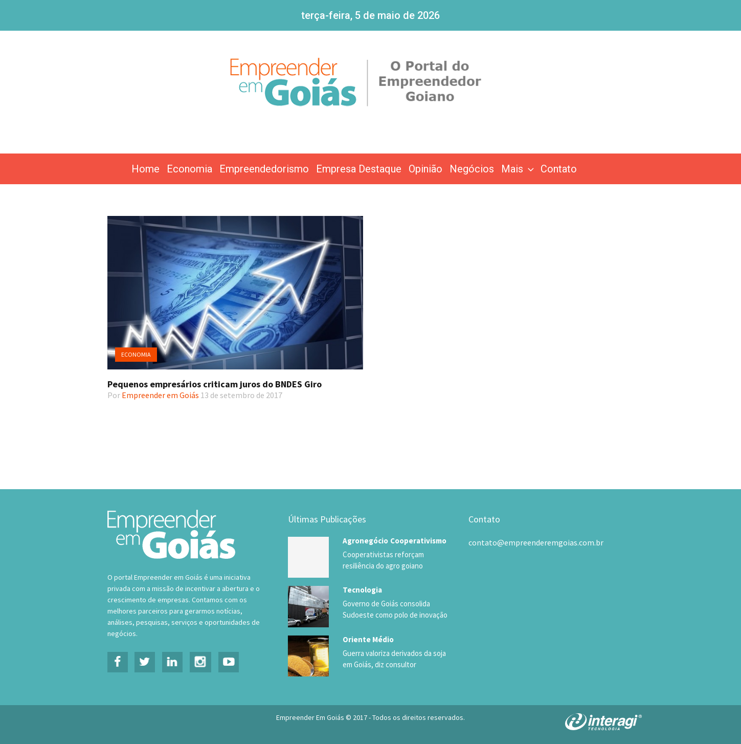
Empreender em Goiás (160, 395)
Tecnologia (362, 590)
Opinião (425, 169)
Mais (518, 169)
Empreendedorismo (264, 169)
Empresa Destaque (358, 169)
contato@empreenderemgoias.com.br (535, 542)
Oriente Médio (368, 639)
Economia (189, 169)
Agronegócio (365, 540)
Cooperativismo (418, 540)
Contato (559, 169)
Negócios (472, 169)
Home (145, 169)
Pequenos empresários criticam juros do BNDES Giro (214, 384)
